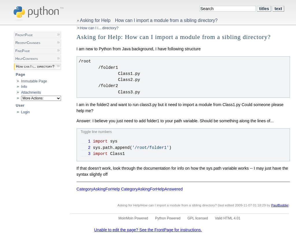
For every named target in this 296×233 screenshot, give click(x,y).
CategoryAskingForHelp (98, 189)
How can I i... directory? (99, 28)
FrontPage (24, 35)
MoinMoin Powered (133, 218)
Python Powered (167, 218)
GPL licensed (198, 218)
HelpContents (26, 59)
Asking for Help (95, 20)
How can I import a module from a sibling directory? (166, 20)
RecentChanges (27, 43)
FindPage (22, 51)
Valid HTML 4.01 (227, 218)
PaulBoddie (279, 205)
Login (25, 112)
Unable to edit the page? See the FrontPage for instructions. (148, 230)
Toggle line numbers (96, 132)
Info (24, 87)
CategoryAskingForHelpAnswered (152, 189)
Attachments (31, 92)
